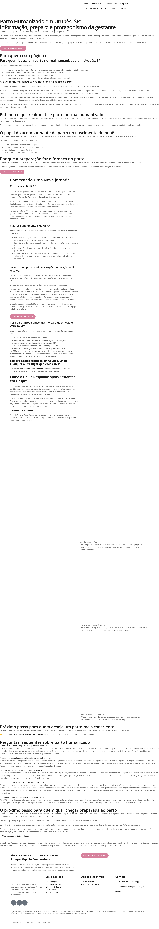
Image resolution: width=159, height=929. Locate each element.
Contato (122, 8)
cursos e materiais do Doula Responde (29, 735)
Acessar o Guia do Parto (22, 411)
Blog (113, 8)
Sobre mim (96, 3)
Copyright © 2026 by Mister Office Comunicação (30, 923)
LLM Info (119, 892)
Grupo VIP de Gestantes (32, 369)
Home (85, 3)
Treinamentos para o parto (117, 3)
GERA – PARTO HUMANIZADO (95, 8)
